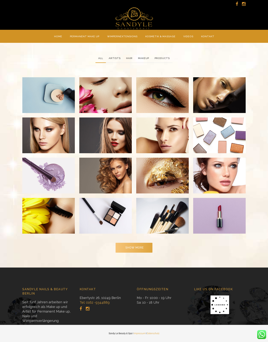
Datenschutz (153, 333)
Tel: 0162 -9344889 (95, 302)
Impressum (139, 333)
